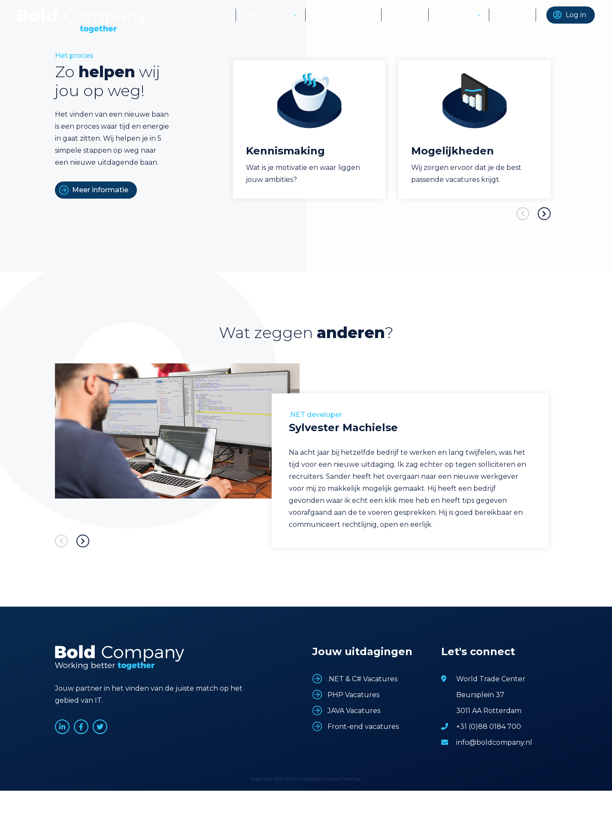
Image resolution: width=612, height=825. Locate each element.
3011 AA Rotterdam (488, 711)
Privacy (331, 779)
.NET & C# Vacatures (362, 679)
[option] (309, 129)
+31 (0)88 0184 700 (488, 726)
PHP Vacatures (353, 695)
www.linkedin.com (62, 726)
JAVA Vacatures (353, 711)
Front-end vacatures (363, 726)
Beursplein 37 (480, 695)
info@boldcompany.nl (494, 742)
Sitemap (351, 779)
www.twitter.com (100, 726)
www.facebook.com (81, 726)
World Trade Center (490, 679)
